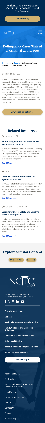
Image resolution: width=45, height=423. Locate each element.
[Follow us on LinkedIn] (17, 302)
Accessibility (10, 418)
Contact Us (10, 408)
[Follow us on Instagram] (13, 302)
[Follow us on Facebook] (5, 302)
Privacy (8, 413)
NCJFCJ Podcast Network (16, 352)
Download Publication (21, 112)
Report (17, 63)
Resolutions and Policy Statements (21, 347)
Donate (8, 317)
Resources (6, 63)
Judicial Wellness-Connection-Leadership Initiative (19, 385)
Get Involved (10, 379)
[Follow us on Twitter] (9, 302)
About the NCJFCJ (12, 374)
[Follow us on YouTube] (22, 302)
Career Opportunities (14, 397)
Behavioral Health (13, 341)
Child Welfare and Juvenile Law (19, 336)
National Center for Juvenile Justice (21, 322)
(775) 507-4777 (29, 297)
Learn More (21, 19)
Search (8, 402)
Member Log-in (22, 359)
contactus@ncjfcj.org (13, 297)
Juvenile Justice (16, 260)
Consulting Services (14, 311)
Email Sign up (11, 392)
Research (31, 260)
